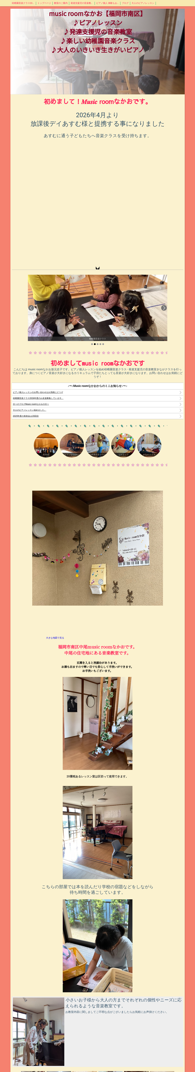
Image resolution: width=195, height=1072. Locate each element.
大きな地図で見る (55, 637)
